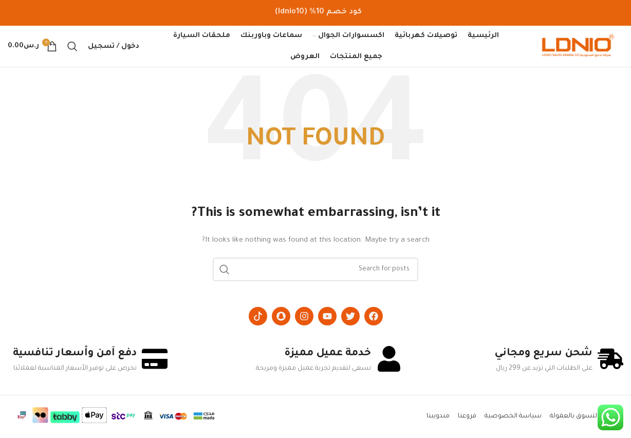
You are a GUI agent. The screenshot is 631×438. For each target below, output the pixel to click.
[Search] (72, 46)
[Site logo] (578, 46)
